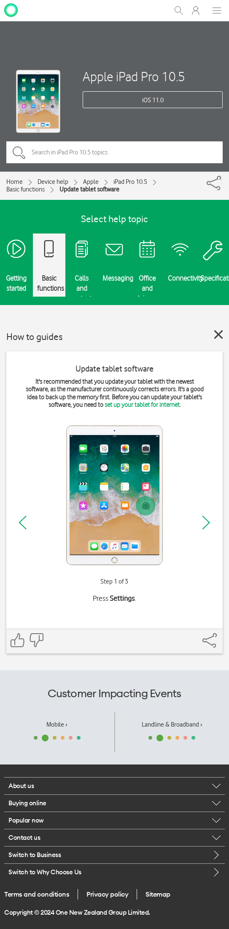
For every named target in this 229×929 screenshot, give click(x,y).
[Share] (222, 181)
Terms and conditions (36, 894)
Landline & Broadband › (172, 724)
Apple (91, 182)
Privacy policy (107, 894)
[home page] (11, 9)
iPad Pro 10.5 (130, 182)
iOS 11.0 (153, 100)
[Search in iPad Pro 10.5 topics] (114, 152)
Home (14, 182)
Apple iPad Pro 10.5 (134, 76)
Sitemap (157, 894)
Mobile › (56, 724)
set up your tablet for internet (142, 405)
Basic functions (25, 189)
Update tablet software (89, 189)
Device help (53, 182)
